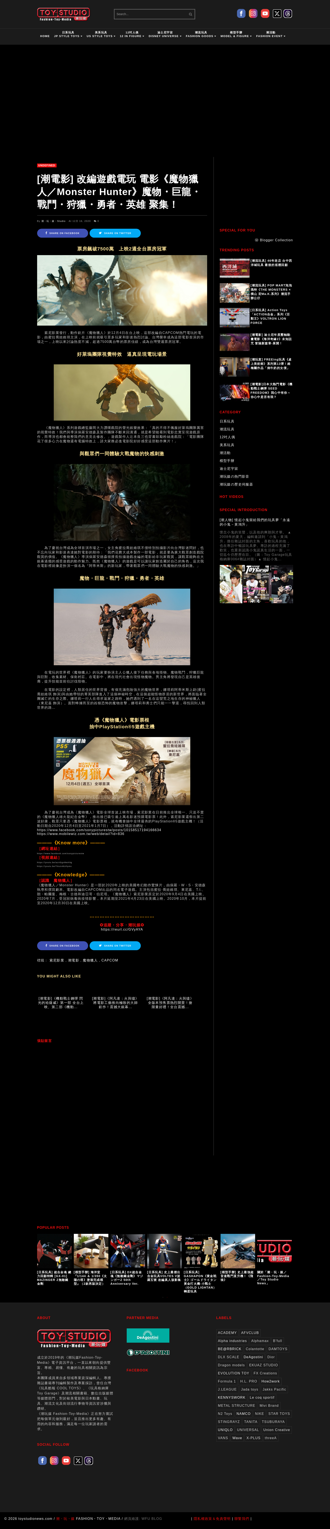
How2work (271, 1385)
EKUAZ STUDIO (263, 1369)
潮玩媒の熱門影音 (234, 476)
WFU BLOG (152, 1522)
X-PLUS (253, 1441)
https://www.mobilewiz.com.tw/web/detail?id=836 (81, 834)
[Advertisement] (258, 193)
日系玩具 (227, 421)
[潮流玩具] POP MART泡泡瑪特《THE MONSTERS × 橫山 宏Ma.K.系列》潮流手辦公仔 (271, 292)
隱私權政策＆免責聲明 (212, 1522)
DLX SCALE (229, 1360)
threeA (271, 1441)
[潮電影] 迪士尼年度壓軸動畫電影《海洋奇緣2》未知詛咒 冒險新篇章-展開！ (271, 339)
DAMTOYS (278, 1352)
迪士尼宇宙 (229, 468)
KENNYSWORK (232, 1401)
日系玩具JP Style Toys (68, 34)
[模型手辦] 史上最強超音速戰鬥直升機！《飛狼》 (237, 1279)
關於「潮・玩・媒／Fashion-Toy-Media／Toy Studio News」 (273, 1281)
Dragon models (231, 1369)
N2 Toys (225, 1417)
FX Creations (265, 1377)
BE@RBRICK (230, 1352)
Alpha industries (232, 1344)
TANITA (250, 1425)
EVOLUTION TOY (233, 1377)
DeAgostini (253, 1360)
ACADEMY (227, 1336)
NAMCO (244, 1417)
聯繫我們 (241, 1522)
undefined (46, 165)
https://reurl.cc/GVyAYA (122, 929)
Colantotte (255, 1352)
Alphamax (260, 1344)
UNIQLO (225, 1433)
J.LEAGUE (227, 1393)
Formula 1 (227, 1385)
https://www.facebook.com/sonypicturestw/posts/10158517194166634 (99, 830)
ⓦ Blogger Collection (274, 240)
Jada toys (249, 1393)
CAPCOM (110, 960)
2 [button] (167, 1303)
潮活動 (225, 453)
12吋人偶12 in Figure (132, 34)
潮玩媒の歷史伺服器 (236, 484)
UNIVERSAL (248, 1433)
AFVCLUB (250, 1336)
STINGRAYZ (229, 1425)
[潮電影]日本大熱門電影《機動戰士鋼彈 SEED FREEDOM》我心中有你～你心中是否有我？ (272, 390)
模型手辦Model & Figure (236, 34)
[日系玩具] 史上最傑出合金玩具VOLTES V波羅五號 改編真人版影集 (164, 1279)
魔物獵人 (90, 960)
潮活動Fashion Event (271, 34)
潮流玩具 (227, 429)
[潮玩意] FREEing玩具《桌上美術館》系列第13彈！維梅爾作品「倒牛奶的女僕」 (271, 364)
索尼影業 (56, 960)
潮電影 (73, 960)
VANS (223, 1441)
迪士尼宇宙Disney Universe (165, 34)
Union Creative (276, 1433)
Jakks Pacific (274, 1393)
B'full (277, 1344)
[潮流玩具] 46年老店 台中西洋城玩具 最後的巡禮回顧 (271, 263)
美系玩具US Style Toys (101, 34)
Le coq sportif (262, 1401)
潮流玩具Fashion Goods (201, 34)
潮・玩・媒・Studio (53, 221)
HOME (45, 36)
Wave (237, 1441)
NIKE (259, 1417)
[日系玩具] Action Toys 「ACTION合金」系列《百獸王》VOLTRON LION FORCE (270, 316)
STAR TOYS (279, 1417)
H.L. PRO (248, 1385)
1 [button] (163, 1303)
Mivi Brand (269, 1409)
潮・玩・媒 (65, 1522)
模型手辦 (227, 461)
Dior (271, 1360)
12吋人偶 (227, 437)
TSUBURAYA (273, 1425)
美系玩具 (227, 445)
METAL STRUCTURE (237, 1409)
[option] (55, 1263)
